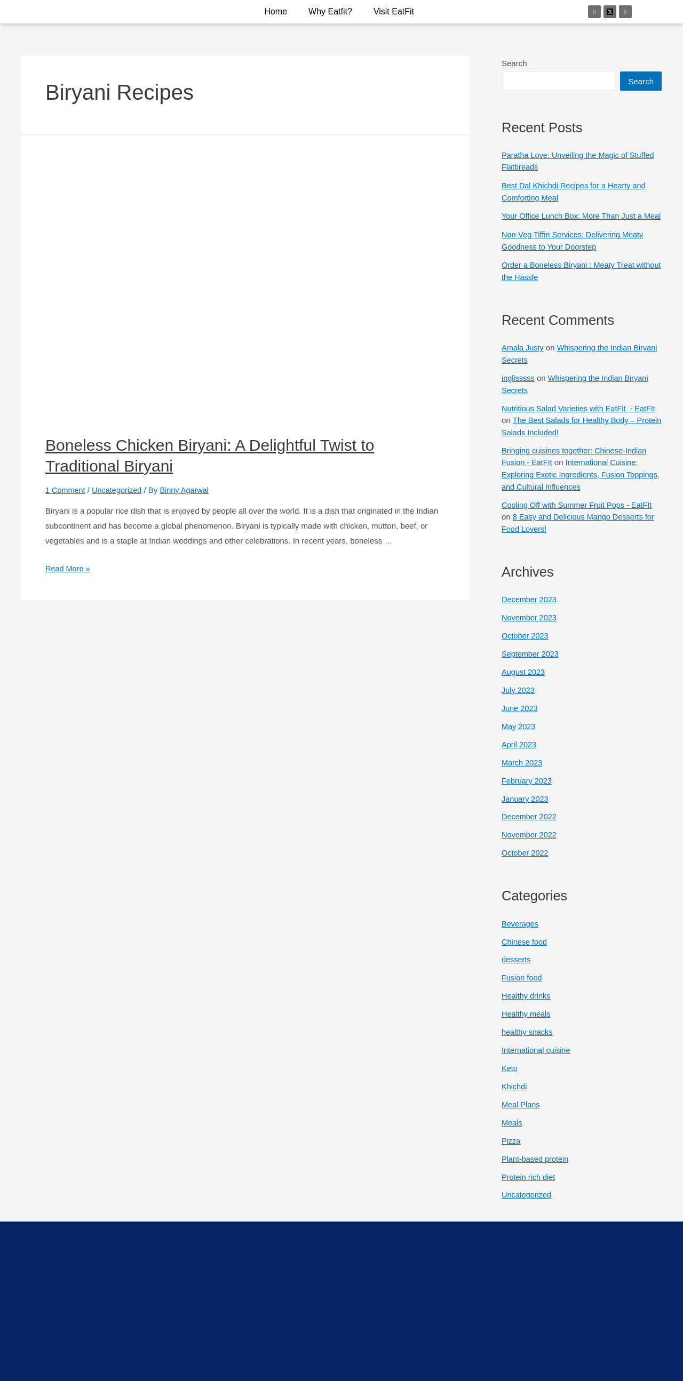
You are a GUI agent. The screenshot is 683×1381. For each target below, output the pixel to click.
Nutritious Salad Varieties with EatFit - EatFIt (581, 419)
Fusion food (522, 986)
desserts (517, 967)
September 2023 (531, 663)
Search (514, 63)
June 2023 (520, 717)
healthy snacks (528, 1039)
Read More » (68, 568)
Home (275, 11)
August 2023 (524, 681)
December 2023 (530, 609)
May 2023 (519, 735)
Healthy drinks (527, 1004)
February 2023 (528, 789)
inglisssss (519, 389)
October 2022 (526, 861)
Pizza (511, 1148)
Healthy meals (527, 1021)
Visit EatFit (394, 11)
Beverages (521, 932)
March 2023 (523, 771)
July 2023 (519, 699)
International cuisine (537, 1058)
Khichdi (515, 1093)
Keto (510, 1076)
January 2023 (526, 807)
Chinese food (525, 949)
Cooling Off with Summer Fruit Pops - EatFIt (579, 515)
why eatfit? (330, 11)
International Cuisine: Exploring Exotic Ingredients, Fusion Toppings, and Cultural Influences (572, 484)
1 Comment (66, 489)
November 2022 (530, 843)
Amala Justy (523, 358)
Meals (512, 1130)
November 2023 (530, 627)
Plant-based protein (536, 1165)
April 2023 (520, 753)
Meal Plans (521, 1111)
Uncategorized (119, 489)
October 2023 (526, 645)
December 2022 (530, 825)
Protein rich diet (529, 1183)
